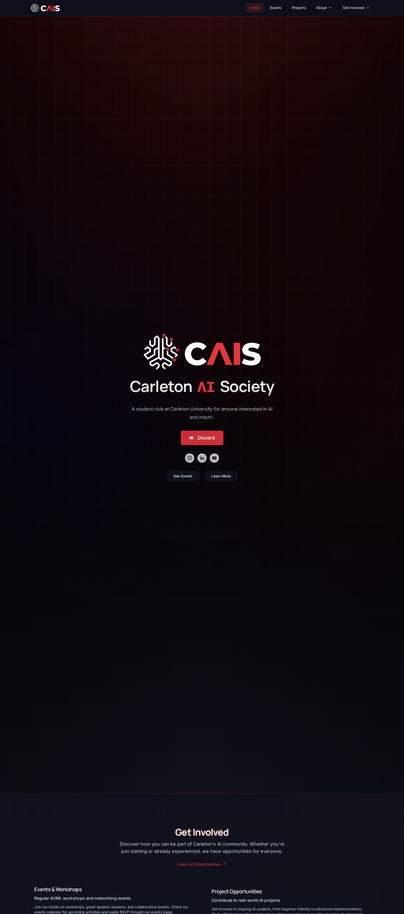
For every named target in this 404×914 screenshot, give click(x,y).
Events (276, 7)
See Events (182, 476)
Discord (202, 437)
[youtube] (214, 458)
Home (255, 7)
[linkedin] (202, 458)
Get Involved (356, 7)
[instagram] (189, 458)
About (324, 7)
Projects (299, 7)
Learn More (221, 476)
